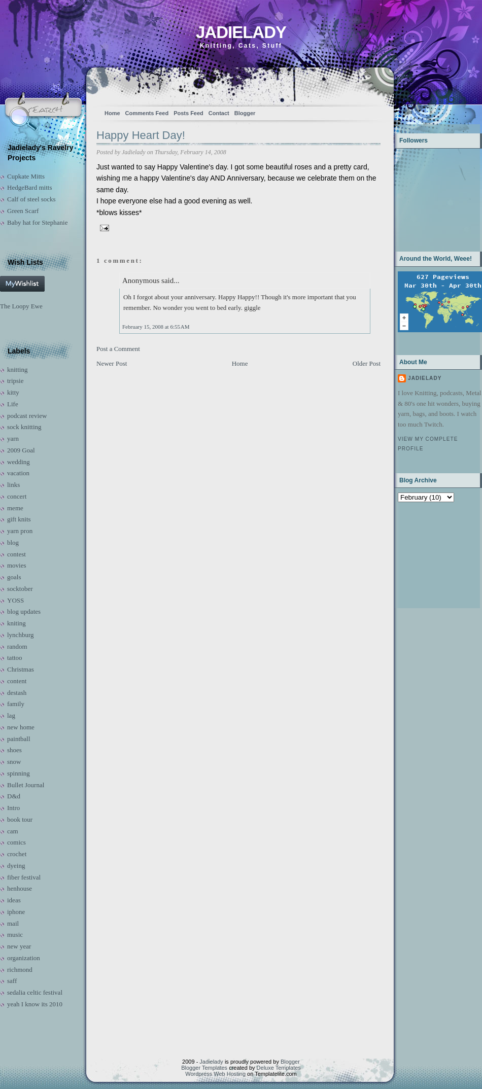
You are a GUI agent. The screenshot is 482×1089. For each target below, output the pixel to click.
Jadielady (241, 32)
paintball (18, 739)
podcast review (27, 415)
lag (11, 715)
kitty (13, 392)
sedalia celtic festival (34, 992)
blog (13, 542)
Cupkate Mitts (26, 176)
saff (12, 981)
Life (12, 404)
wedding (18, 462)
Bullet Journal (25, 785)
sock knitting (24, 427)
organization (23, 958)
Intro (13, 808)
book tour (19, 819)
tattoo (14, 657)
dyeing (16, 865)
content (16, 681)
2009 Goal (21, 450)
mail (13, 923)
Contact (219, 113)
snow (14, 761)
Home (112, 113)
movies (16, 565)
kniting (16, 623)
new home (21, 727)
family (15, 704)
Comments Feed (147, 113)
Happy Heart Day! (140, 135)
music (15, 934)
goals (14, 577)
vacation (18, 473)
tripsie (15, 380)
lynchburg (20, 635)
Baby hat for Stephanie (37, 222)
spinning (18, 773)
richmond (19, 969)
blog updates (24, 611)
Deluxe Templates (279, 1068)
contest (16, 554)
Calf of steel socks (31, 199)
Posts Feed (188, 113)
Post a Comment (118, 349)
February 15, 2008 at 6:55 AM (155, 327)
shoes (14, 750)
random (17, 646)
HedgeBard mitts (29, 187)
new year (19, 946)
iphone (16, 912)
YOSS (15, 600)
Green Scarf (23, 211)
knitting (17, 369)
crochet (16, 854)
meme (15, 508)
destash (16, 692)
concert (16, 496)
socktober (20, 588)
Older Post (367, 363)
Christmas (20, 669)
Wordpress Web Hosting (215, 1074)
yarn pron (19, 531)
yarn (13, 438)
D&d (13, 796)
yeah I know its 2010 (34, 1004)
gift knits (19, 519)
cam (12, 831)
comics (16, 842)
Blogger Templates (204, 1068)
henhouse (19, 888)
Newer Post (111, 363)
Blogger (245, 113)
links (13, 484)
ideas (14, 900)
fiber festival (24, 877)
